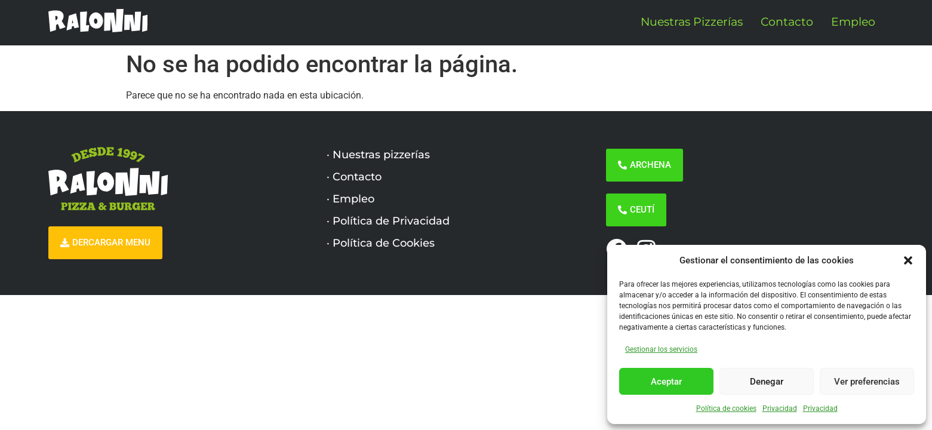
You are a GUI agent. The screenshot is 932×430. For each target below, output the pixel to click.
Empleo (853, 22)
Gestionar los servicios (661, 349)
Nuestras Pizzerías (692, 22)
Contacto (787, 22)
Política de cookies (726, 408)
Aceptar (666, 381)
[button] (908, 260)
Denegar (766, 381)
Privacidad (779, 408)
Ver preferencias (867, 381)
